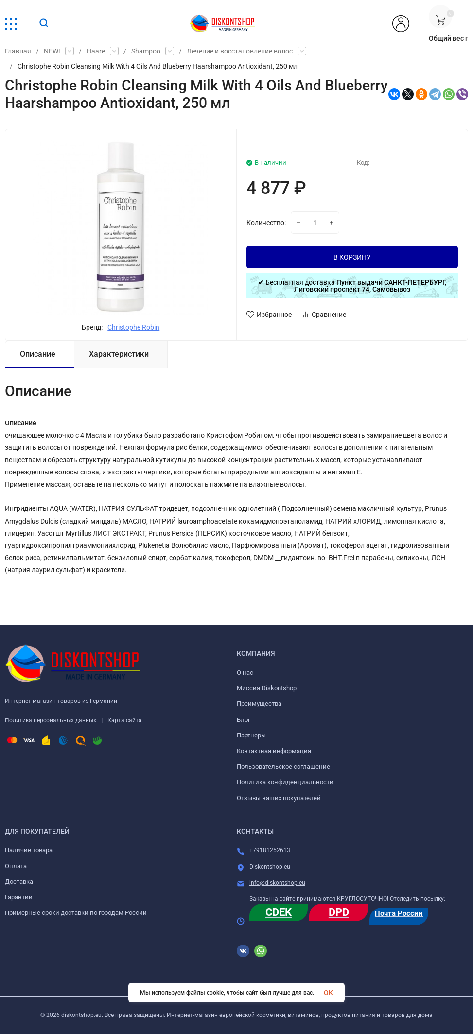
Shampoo (145, 51)
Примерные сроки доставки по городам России (76, 912)
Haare (96, 51)
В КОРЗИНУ (352, 257)
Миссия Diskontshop (267, 688)
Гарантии (19, 897)
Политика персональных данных (50, 720)
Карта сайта (124, 720)
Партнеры (251, 735)
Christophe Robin (133, 327)
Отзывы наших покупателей (279, 798)
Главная (18, 51)
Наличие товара (29, 850)
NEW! (52, 51)
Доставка (19, 881)
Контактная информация (274, 750)
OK (328, 993)
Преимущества (259, 703)
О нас (245, 672)
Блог (243, 719)
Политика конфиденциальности (285, 782)
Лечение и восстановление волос (240, 51)
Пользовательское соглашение (283, 766)
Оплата (16, 866)
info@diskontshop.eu (277, 882)
